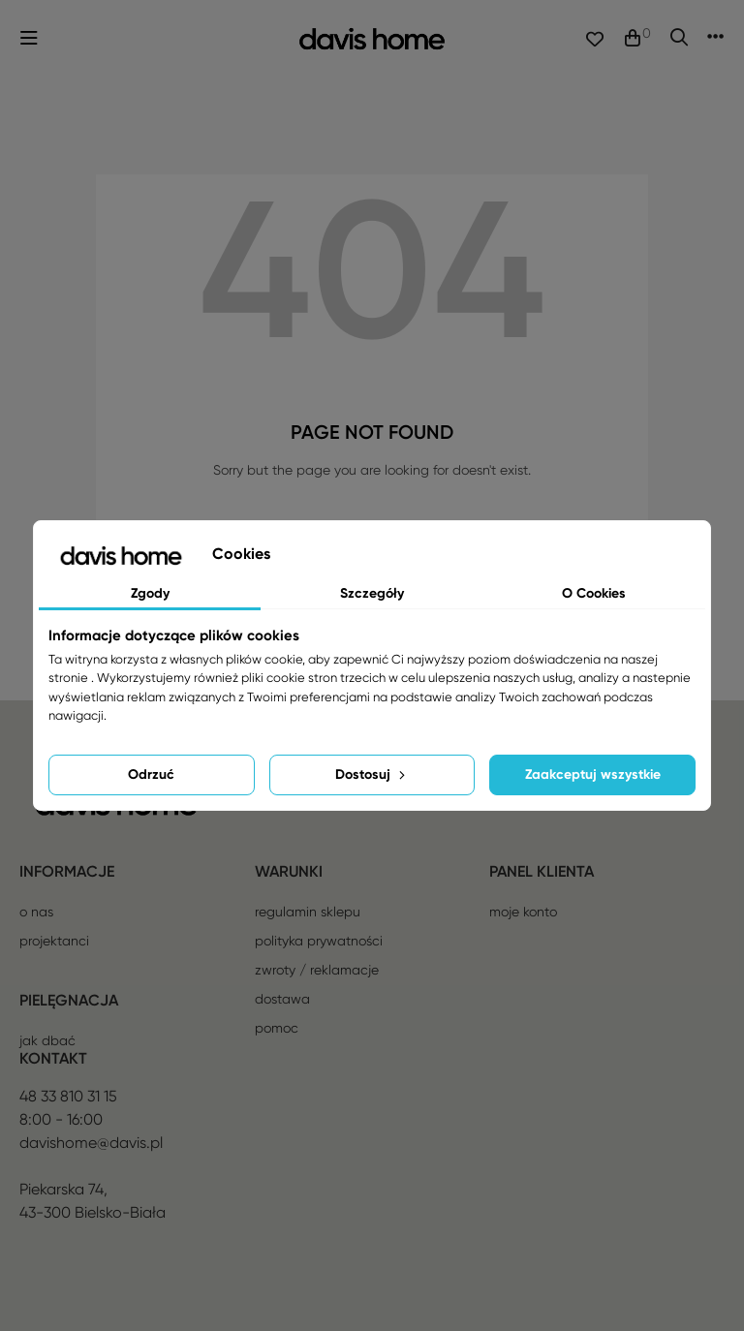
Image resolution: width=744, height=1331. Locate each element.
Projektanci (54, 940)
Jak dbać (47, 1040)
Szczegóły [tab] (372, 593)
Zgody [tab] (150, 593)
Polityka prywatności (319, 940)
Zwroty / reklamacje (317, 969)
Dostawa (282, 999)
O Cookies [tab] (594, 593)
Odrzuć (151, 774)
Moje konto (523, 911)
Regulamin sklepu (307, 911)
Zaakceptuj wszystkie (593, 774)
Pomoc (276, 1028)
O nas (36, 911)
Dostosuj (372, 774)
